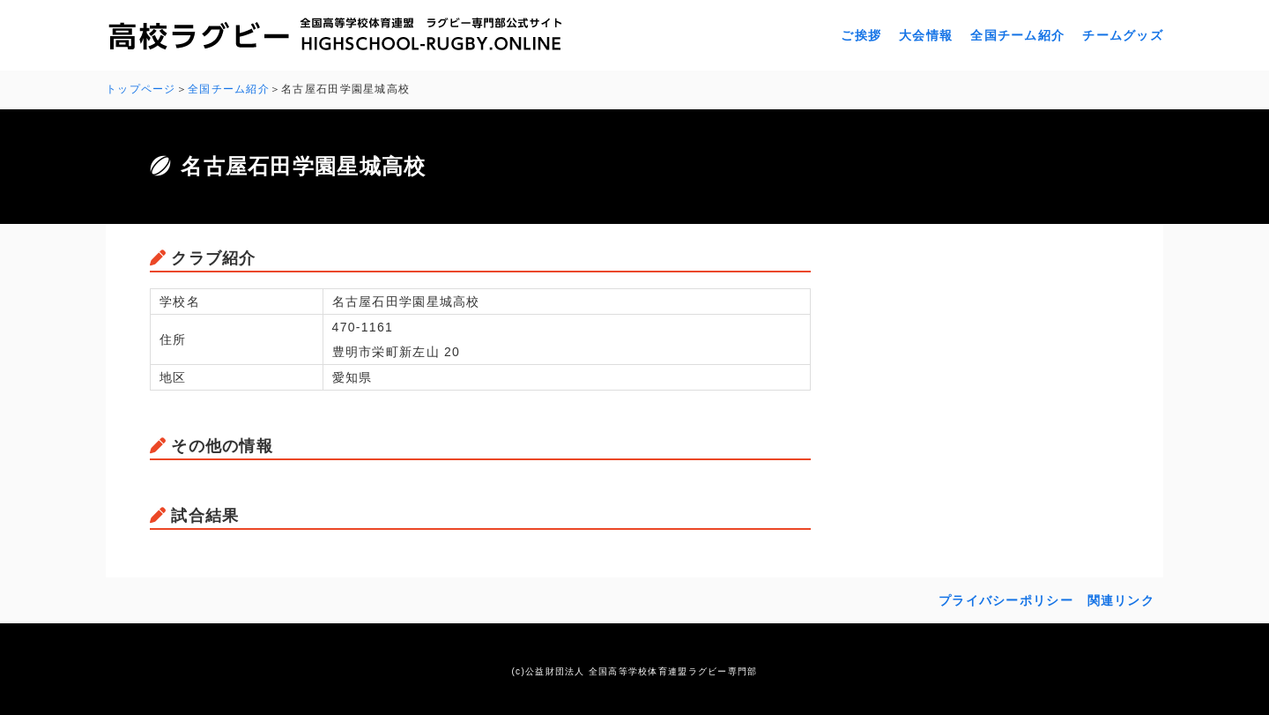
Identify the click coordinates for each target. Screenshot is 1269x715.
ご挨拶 (861, 35)
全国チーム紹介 (1017, 35)
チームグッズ (1122, 35)
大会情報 (926, 35)
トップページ (141, 89)
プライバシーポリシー (1006, 600)
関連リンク (1120, 600)
